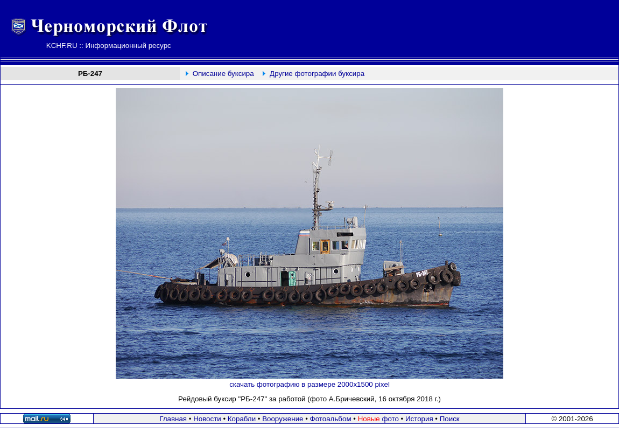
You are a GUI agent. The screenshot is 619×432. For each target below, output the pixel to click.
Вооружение (282, 419)
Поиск (450, 419)
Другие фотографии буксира (317, 73)
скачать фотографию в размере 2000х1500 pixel (309, 384)
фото (378, 419)
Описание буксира (223, 73)
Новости (207, 419)
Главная (173, 419)
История (419, 419)
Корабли (242, 419)
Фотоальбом (330, 419)
